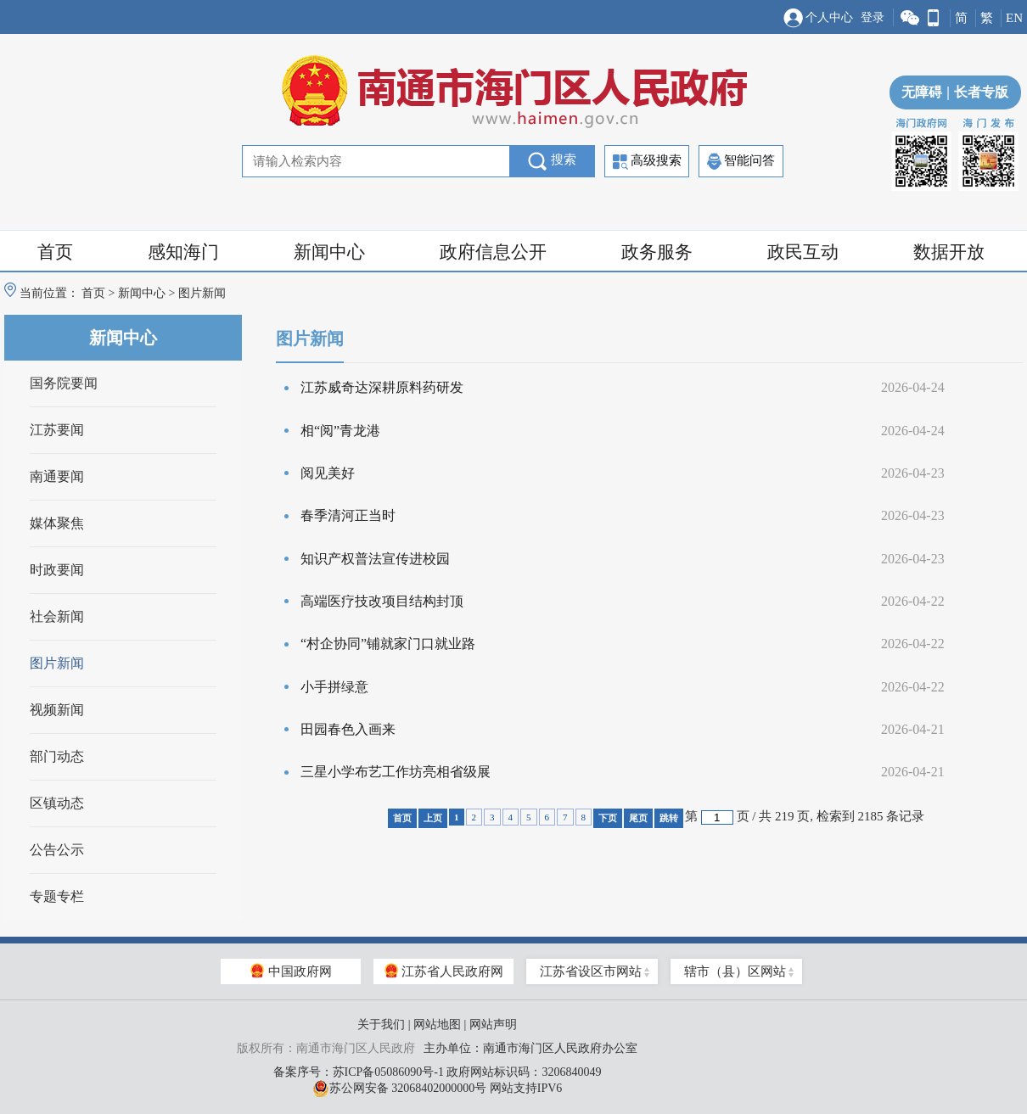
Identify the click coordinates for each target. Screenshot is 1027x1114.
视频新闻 (57, 710)
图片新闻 (57, 663)
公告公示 (57, 849)
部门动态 (57, 756)
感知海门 (183, 252)
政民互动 (803, 252)
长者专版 (975, 92)
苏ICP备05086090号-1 (388, 1072)
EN (1014, 18)
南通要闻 (57, 476)
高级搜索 (647, 162)
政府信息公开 (493, 252)
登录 (872, 17)
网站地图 (437, 1024)
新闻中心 (329, 252)
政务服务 (657, 252)
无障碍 (921, 92)
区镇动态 (57, 803)
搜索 (552, 161)
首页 (55, 252)
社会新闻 (57, 616)
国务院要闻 (64, 383)
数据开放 (949, 252)
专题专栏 (57, 896)
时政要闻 (57, 570)
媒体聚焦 (57, 523)
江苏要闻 (57, 430)
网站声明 (493, 1024)
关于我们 (381, 1024)
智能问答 (741, 161)
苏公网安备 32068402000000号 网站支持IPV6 (437, 1088)
